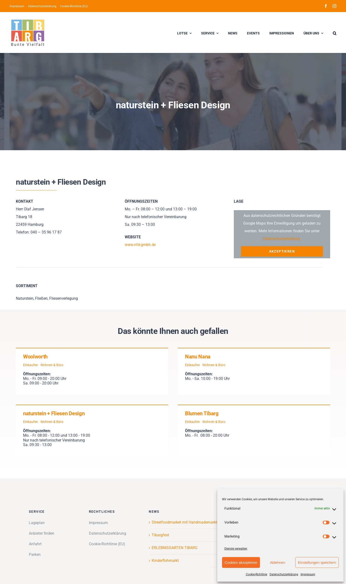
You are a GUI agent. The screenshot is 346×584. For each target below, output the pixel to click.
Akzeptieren (282, 251)
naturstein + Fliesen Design (54, 413)
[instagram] (334, 6)
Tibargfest (160, 535)
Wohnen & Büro (51, 365)
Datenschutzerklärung (284, 574)
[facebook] (326, 6)
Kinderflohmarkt (165, 560)
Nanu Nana (197, 357)
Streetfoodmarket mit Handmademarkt (184, 522)
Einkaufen (30, 365)
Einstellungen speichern (317, 562)
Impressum (308, 574)
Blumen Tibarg (202, 413)
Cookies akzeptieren (241, 562)
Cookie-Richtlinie (256, 574)
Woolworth (35, 357)
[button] (334, 32)
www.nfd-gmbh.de (140, 244)
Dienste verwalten (235, 548)
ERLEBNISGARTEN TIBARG (175, 547)
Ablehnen (277, 562)
